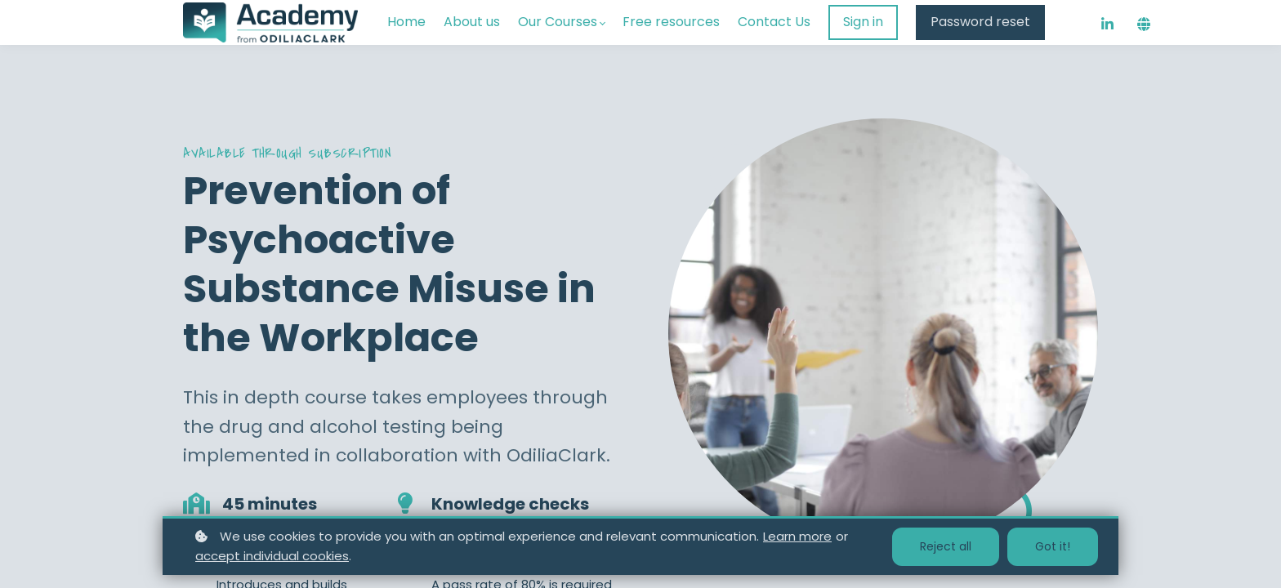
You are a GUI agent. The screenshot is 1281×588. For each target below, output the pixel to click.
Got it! (1052, 546)
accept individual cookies (272, 555)
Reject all (945, 546)
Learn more (797, 536)
